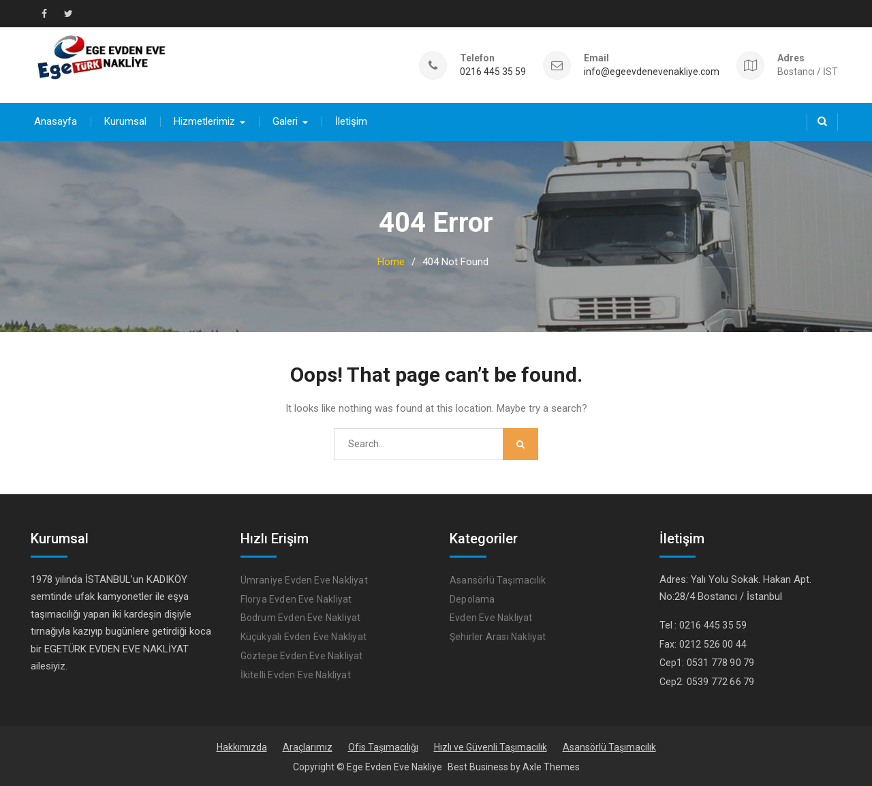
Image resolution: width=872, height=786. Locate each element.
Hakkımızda (242, 747)
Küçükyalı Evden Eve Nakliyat (303, 636)
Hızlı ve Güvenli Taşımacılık (490, 747)
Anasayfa (55, 121)
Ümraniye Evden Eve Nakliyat (304, 580)
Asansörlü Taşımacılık (498, 580)
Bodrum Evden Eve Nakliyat (300, 617)
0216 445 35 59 (493, 72)
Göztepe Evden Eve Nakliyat (301, 655)
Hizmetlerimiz (204, 121)
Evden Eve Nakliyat (491, 617)
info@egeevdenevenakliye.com (651, 72)
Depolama (472, 599)
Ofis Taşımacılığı (383, 747)
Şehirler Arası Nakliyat (498, 636)
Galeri (285, 121)
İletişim (351, 121)
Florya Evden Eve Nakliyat (296, 599)
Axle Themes (551, 766)
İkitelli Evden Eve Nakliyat (295, 674)
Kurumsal (125, 121)
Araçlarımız (307, 747)
